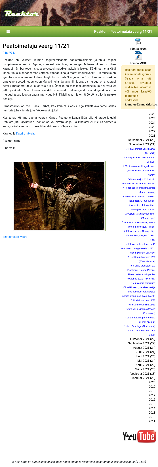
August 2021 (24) (144, 347)
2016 (152, 399)
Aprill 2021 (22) (145, 365)
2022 (152, 131)
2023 (152, 127)
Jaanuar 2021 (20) (143, 378)
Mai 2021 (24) (146, 360)
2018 (152, 391)
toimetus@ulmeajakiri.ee (141, 104)
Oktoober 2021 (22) (142, 339)
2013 (152, 412)
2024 (152, 122)
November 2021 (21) (142, 144)
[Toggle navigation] (8, 31)
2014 (152, 408)
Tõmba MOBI (138, 63)
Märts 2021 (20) (145, 369)
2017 (152, 395)
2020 (152, 382)
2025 (152, 118)
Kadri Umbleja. (25, 133)
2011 (152, 421)
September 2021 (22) (141, 343)
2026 (152, 114)
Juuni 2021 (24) (145, 356)
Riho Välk (9, 52)
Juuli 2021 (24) (145, 352)
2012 (152, 416)
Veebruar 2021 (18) (142, 373)
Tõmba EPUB (138, 48)
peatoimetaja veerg (15, 237)
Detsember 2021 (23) (141, 140)
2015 (152, 404)
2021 (152, 135)
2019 (152, 386)
